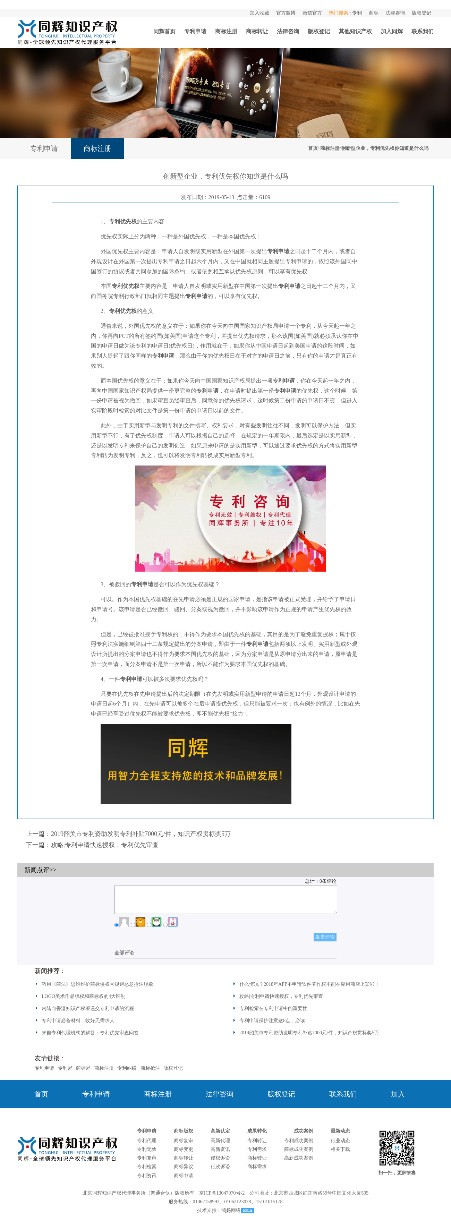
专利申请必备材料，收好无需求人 (78, 1020)
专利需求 (257, 1149)
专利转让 (257, 1140)
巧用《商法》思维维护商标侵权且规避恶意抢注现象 (97, 984)
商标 (373, 13)
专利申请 (195, 31)
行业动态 (340, 1140)
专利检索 (146, 1166)
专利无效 (146, 1149)
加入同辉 (392, 31)
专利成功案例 (298, 1140)
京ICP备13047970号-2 (222, 1193)
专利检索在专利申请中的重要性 (273, 1008)
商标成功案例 (298, 1149)
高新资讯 (220, 1149)
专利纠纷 (127, 1068)
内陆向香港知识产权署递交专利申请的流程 (88, 1008)
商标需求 (257, 1166)
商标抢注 (150, 1068)
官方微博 (286, 13)
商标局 (83, 1068)
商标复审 (183, 1140)
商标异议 (183, 1166)
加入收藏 (259, 13)
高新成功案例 (298, 1158)
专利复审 (146, 1158)
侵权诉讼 (220, 1158)
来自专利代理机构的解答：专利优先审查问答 (90, 1032)
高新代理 (220, 1140)
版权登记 (421, 13)
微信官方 (312, 13)
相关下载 (340, 1149)
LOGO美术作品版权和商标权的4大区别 (84, 996)
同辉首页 (164, 31)
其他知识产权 (355, 31)
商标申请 (183, 1175)
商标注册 (226, 31)
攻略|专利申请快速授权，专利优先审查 (105, 844)
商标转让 (257, 31)
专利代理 (146, 1140)
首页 (313, 148)
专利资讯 (146, 1175)
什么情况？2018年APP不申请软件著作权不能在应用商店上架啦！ (309, 984)
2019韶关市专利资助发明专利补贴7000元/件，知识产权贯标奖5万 (141, 833)
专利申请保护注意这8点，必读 (272, 1020)
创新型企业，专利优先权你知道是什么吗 (384, 148)
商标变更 (183, 1149)
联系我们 (422, 31)
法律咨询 (395, 13)
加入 (398, 1094)
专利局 (65, 1068)
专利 (357, 13)
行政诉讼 (220, 1166)
